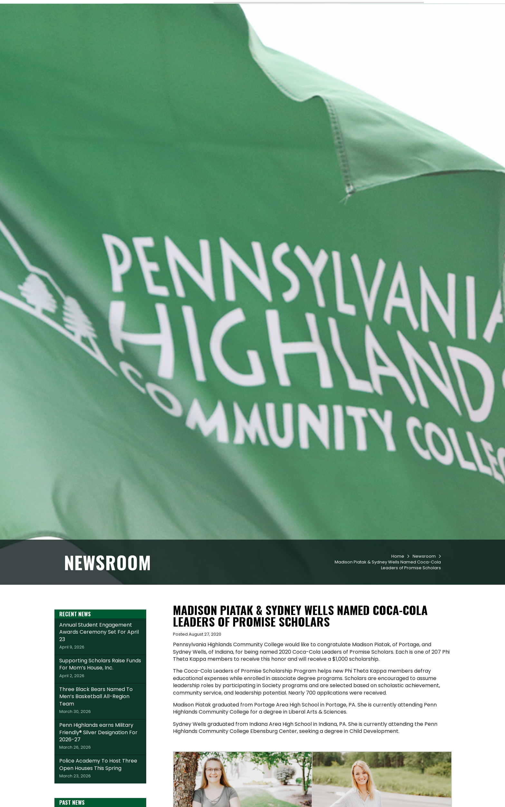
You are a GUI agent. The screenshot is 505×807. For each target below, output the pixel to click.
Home (397, 593)
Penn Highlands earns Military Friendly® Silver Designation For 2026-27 (100, 772)
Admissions (232, 29)
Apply (121, 7)
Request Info (85, 7)
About (416, 29)
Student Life (309, 29)
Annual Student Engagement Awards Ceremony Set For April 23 (100, 672)
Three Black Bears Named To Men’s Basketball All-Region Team (100, 736)
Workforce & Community (367, 29)
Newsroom (424, 593)
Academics (271, 29)
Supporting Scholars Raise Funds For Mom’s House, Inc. (100, 704)
